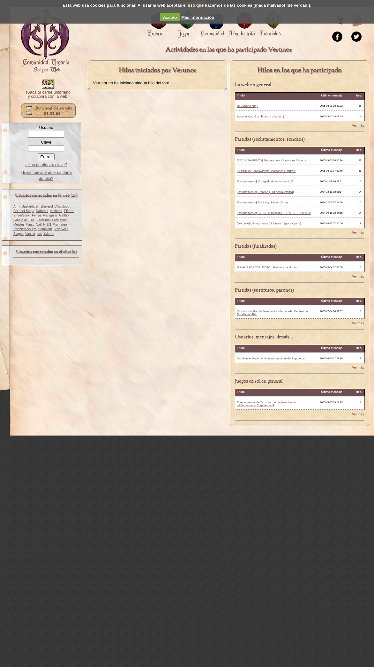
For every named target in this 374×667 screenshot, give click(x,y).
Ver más (358, 125)
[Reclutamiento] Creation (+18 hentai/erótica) (265, 192)
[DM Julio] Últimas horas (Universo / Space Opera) (269, 223)
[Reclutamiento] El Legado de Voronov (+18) (265, 181)
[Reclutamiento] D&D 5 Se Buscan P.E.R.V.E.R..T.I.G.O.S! (273, 213)
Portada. (45, 42)
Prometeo (60, 224)
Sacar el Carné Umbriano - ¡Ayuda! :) (260, 116)
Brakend (47, 206)
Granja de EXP (24, 220)
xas (39, 234)
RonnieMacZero (25, 229)
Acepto (170, 17)
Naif (38, 224)
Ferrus (36, 215)
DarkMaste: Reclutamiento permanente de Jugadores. (271, 358)
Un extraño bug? (247, 106)
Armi (16, 206)
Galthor (64, 215)
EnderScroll (21, 215)
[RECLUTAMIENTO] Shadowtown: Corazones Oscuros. (272, 160)
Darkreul (42, 211)
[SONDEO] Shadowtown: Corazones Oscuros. (266, 171)
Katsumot (43, 220)
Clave (46, 142)
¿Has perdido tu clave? (46, 164)
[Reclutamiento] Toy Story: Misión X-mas (262, 202)
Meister (18, 224)
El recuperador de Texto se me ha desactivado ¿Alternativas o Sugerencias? (266, 404)
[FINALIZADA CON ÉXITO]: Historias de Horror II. (268, 267)
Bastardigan (30, 206)
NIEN (47, 224)
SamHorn (45, 229)
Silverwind (61, 229)
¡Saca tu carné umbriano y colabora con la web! (48, 94)
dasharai (56, 211)
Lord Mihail (60, 220)
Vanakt (30, 234)
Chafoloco (62, 206)
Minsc (30, 224)
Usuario (46, 127)
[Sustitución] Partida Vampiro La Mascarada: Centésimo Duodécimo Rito (272, 313)
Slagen (18, 234)
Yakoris (48, 234)
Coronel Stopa (23, 211)
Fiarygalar (50, 215)
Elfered (69, 211)
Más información (197, 17)
